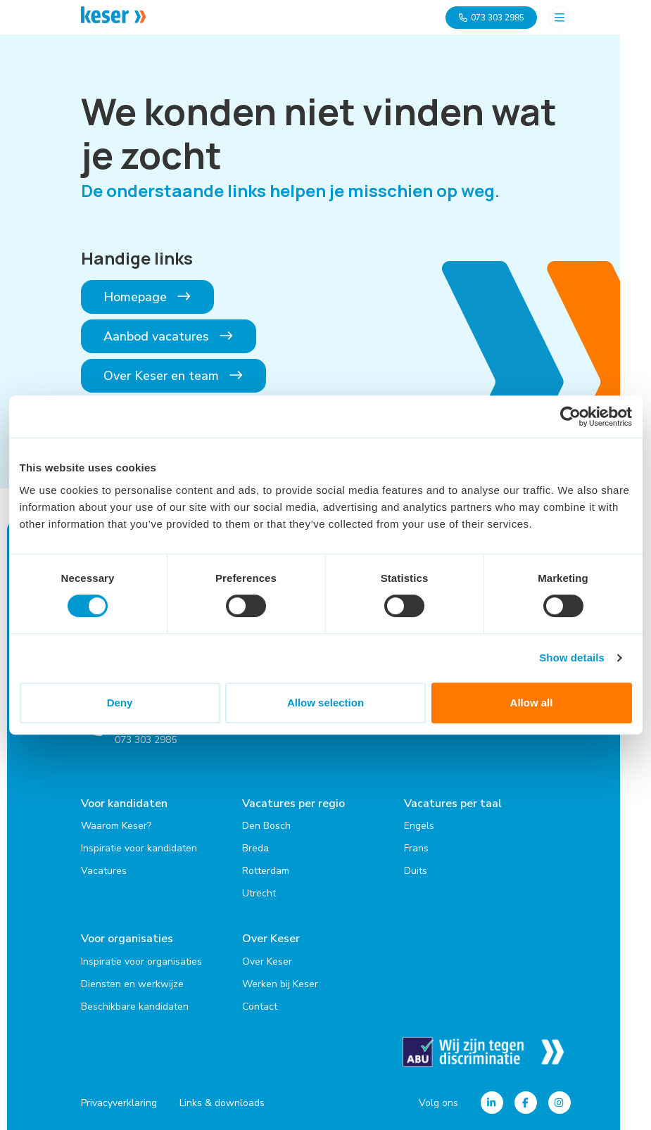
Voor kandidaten (124, 803)
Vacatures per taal (453, 803)
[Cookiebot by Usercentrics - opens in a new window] (570, 416)
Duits (415, 870)
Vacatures (104, 870)
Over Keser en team (173, 375)
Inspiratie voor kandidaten (139, 848)
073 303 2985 (491, 17)
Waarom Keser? (116, 825)
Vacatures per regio (293, 803)
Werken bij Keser (280, 983)
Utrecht (259, 893)
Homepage (147, 296)
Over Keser (271, 938)
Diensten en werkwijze (132, 983)
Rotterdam (265, 870)
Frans (416, 848)
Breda (255, 848)
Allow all (531, 703)
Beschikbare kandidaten (135, 1005)
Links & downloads (222, 1102)
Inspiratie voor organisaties (141, 960)
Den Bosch (266, 825)
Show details (572, 658)
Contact (259, 1005)
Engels (419, 825)
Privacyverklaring (119, 1102)
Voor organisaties (127, 938)
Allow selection (325, 703)
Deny (120, 703)
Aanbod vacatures (168, 336)
